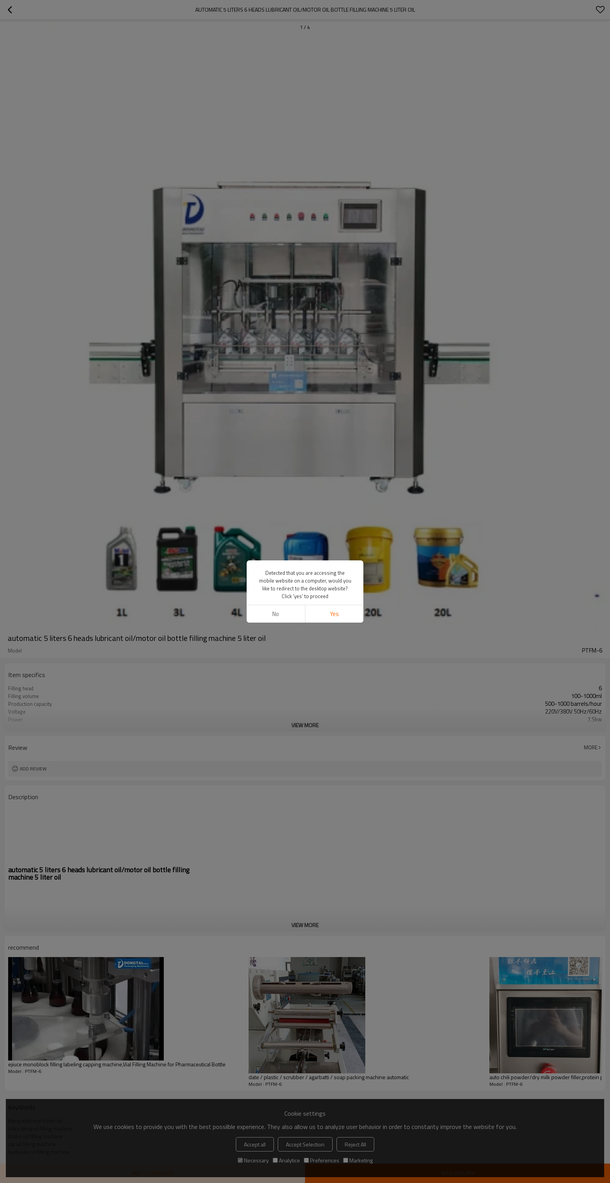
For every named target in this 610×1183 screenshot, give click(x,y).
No (275, 613)
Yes (334, 613)
